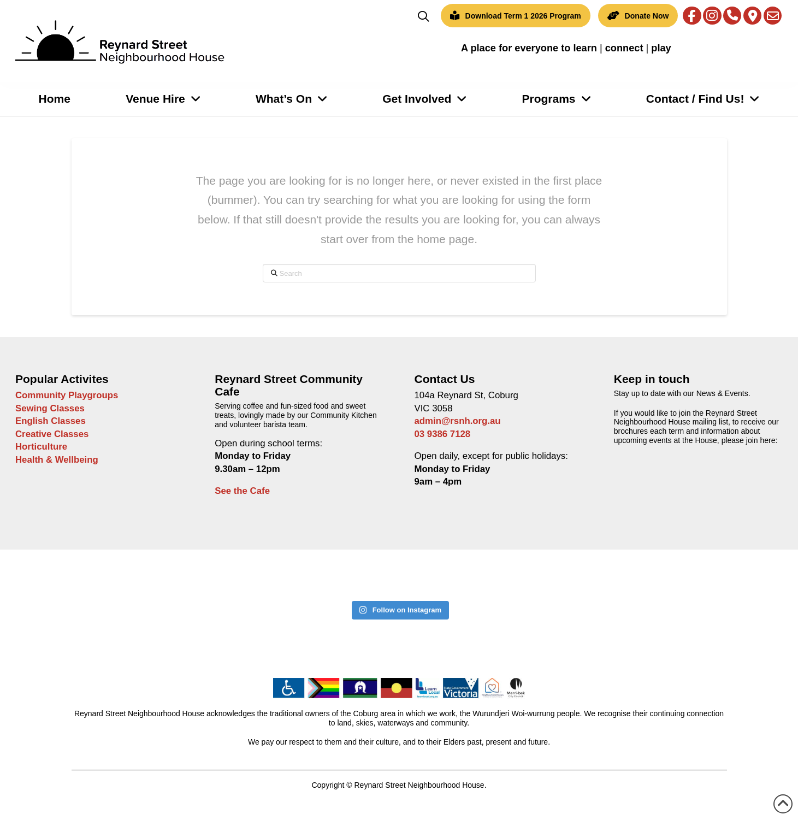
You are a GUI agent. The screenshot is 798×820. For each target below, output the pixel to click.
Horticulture (41, 446)
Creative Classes (51, 434)
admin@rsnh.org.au (458, 421)
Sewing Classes (50, 408)
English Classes (50, 421)
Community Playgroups (66, 395)
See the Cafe (242, 491)
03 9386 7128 (443, 434)
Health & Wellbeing (56, 460)
